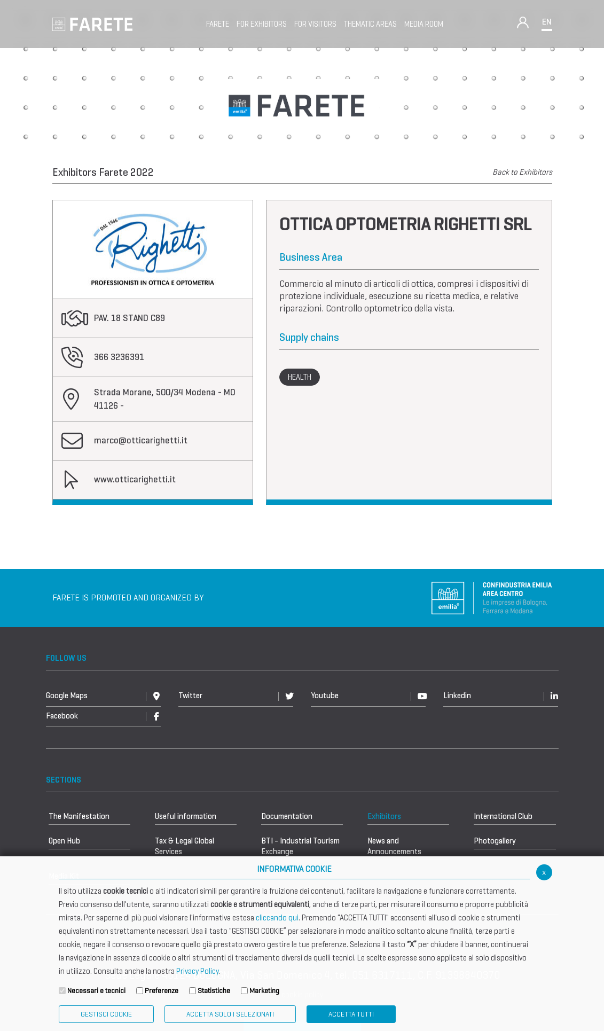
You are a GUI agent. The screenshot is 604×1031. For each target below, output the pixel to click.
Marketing (264, 990)
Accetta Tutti (351, 1014)
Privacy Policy (197, 971)
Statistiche (214, 990)
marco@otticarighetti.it (140, 440)
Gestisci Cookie (106, 1014)
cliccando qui (277, 918)
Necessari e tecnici (96, 990)
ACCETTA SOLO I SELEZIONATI (230, 1014)
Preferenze (161, 990)
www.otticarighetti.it (135, 479)
